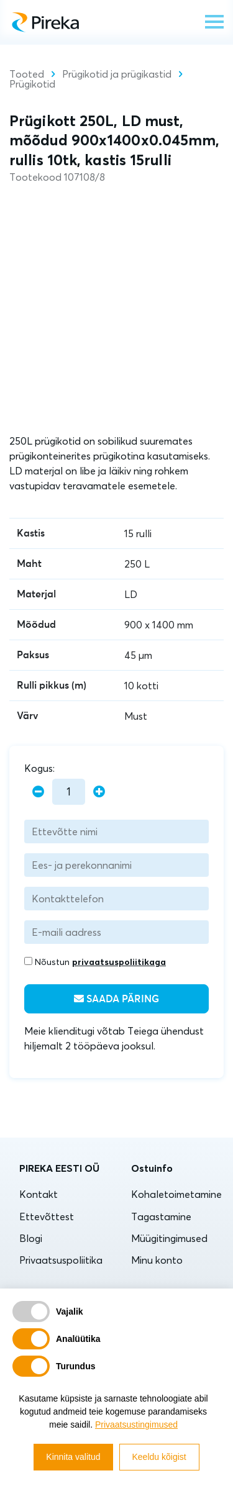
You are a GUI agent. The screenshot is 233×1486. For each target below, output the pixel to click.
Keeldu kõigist (159, 1457)
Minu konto (157, 1260)
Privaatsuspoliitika (61, 1260)
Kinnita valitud (73, 1457)
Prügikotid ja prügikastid (116, 74)
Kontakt (38, 1194)
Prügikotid (32, 84)
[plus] (99, 792)
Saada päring (116, 999)
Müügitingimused (169, 1238)
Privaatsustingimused (136, 1424)
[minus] (38, 792)
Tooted (26, 74)
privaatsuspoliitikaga (119, 961)
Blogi (30, 1238)
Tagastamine (161, 1216)
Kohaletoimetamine (176, 1194)
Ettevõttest (46, 1216)
